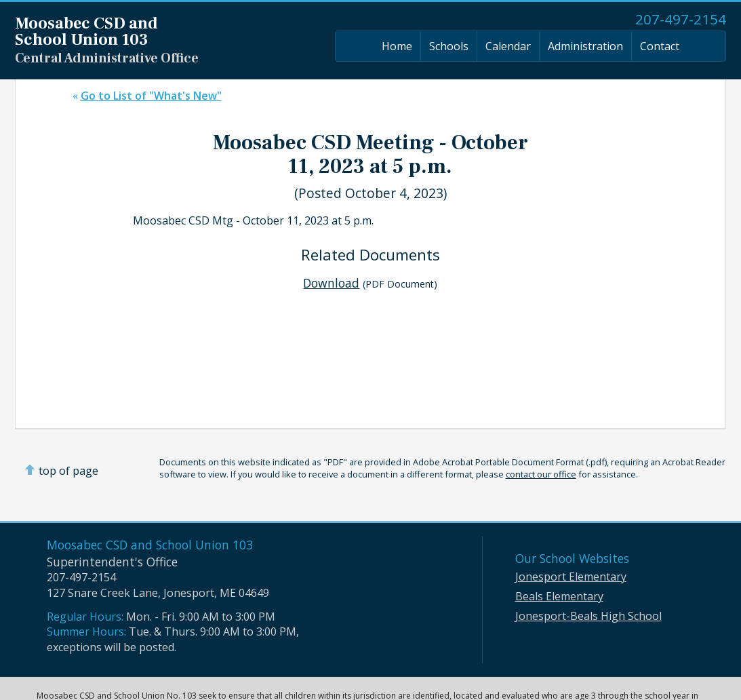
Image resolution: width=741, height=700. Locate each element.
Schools (448, 46)
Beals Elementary (559, 596)
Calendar (508, 46)
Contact (659, 46)
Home (397, 46)
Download (331, 283)
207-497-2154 (680, 18)
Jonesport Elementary (570, 576)
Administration (585, 46)
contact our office (541, 474)
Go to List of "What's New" (151, 95)
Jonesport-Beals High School (588, 615)
